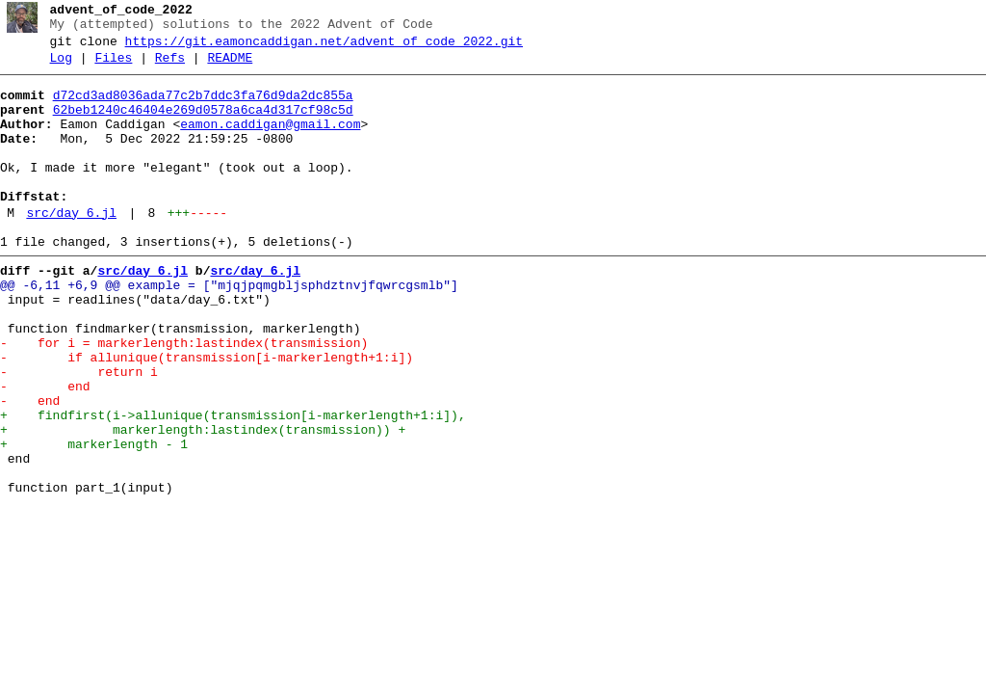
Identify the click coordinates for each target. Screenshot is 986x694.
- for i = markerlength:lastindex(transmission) (184, 398)
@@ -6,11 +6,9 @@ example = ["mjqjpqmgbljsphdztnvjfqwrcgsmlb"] (229, 328)
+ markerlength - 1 (94, 519)
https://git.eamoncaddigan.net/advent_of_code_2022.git (324, 47)
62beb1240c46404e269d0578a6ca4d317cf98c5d (203, 124)
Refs (170, 66)
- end (45, 450)
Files (113, 66)
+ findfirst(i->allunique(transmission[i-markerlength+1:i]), (233, 485)
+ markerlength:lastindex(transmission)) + (202, 502)
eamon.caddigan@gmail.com (270, 141)
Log (61, 66)
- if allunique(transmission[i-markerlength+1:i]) (206, 415)
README (229, 66)
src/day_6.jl (71, 247)
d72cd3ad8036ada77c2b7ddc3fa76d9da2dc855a (203, 107)
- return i (79, 432)
